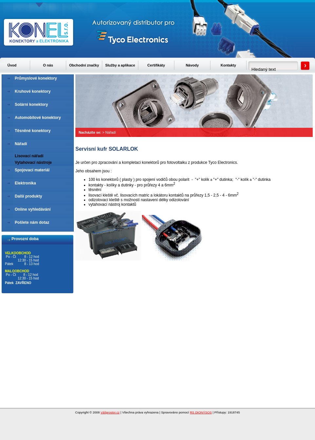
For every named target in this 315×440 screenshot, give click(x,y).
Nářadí (110, 132)
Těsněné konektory (32, 130)
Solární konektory (31, 104)
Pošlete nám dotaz (32, 222)
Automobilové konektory (38, 117)
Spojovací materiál (32, 170)
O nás (48, 65)
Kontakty (228, 65)
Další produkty (28, 196)
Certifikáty (156, 65)
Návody (192, 65)
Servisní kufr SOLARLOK (106, 149)
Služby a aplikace (120, 65)
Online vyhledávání (32, 209)
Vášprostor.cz (110, 412)
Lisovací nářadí (29, 156)
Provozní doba (25, 239)
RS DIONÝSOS (201, 412)
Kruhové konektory (32, 91)
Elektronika (25, 183)
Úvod (12, 65)
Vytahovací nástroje (33, 162)
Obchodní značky (84, 65)
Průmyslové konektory (36, 78)
